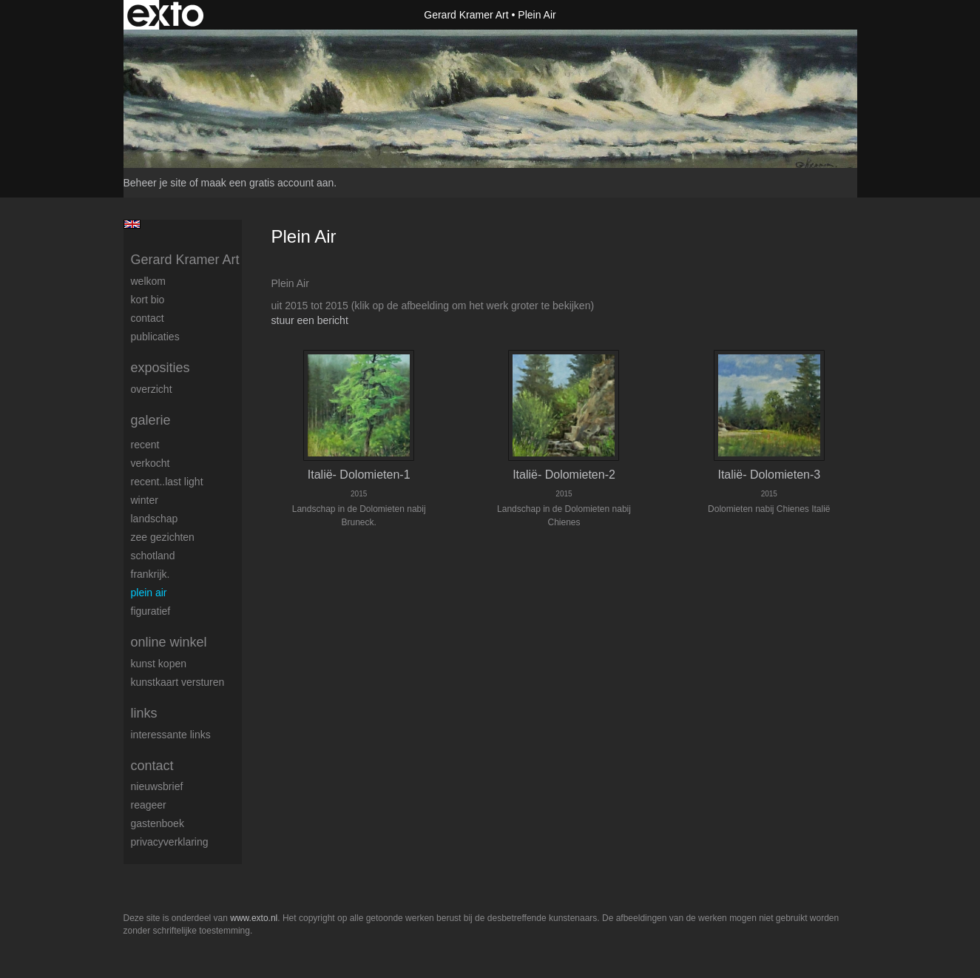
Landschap (154, 519)
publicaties (155, 337)
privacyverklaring (170, 842)
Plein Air (149, 592)
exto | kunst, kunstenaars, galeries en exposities (165, 15)
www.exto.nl (253, 918)
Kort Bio (148, 300)
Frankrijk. (150, 574)
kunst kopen (159, 664)
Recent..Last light (167, 482)
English (132, 224)
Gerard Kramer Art (466, 15)
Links (144, 713)
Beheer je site (155, 183)
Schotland (153, 555)
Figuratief (151, 611)
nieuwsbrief (157, 786)
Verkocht (150, 463)
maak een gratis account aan (267, 183)
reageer (148, 805)
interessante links (171, 735)
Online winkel (169, 642)
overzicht (151, 389)
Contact (147, 318)
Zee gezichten (163, 537)
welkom (148, 281)
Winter (144, 500)
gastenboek (157, 823)
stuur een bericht (309, 320)
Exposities (160, 367)
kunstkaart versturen (178, 682)
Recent (145, 445)
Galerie (151, 420)
